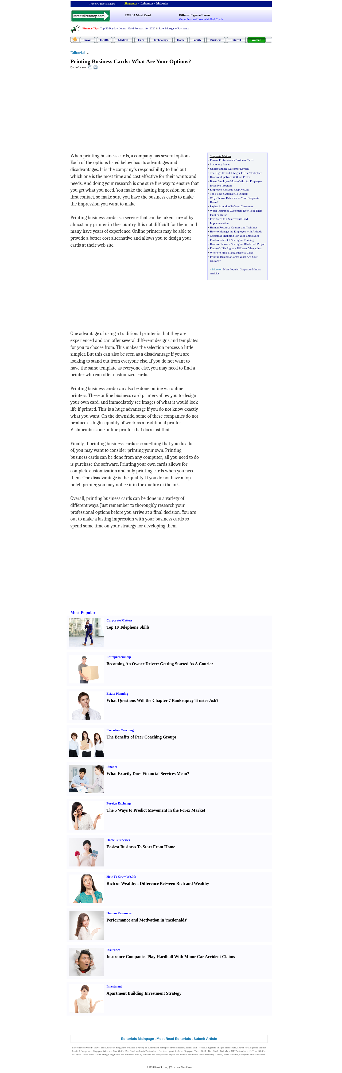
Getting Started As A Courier (186, 664)
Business (215, 39)
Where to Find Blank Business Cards (232, 252)
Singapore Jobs (79, 1058)
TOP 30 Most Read (138, 15)
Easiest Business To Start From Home (141, 847)
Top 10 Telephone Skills (128, 627)
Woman (256, 39)
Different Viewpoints (249, 248)
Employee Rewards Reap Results (229, 189)
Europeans (244, 1054)
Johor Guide (95, 1054)
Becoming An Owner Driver (132, 664)
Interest (236, 39)
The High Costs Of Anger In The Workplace (236, 172)
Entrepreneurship (119, 657)
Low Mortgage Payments (174, 28)
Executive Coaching (120, 730)
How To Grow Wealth (121, 876)
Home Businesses (118, 840)
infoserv (80, 67)
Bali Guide (213, 1051)
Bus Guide (130, 1051)
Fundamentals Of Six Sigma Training (232, 240)
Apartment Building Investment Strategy (144, 993)
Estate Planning (117, 693)
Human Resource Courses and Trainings (233, 227)
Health (104, 39)
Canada (218, 1054)
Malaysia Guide (80, 1054)
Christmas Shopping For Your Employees (234, 235)
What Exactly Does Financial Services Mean (147, 773)
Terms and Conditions (180, 1067)
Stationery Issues (220, 164)
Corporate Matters (120, 620)
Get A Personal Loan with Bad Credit (201, 19)
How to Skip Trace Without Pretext (230, 176)
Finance (112, 767)
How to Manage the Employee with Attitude (236, 231)
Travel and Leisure (103, 1047)
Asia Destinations (148, 1051)
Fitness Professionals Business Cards (232, 160)
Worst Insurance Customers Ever (229, 210)
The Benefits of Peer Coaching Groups (142, 737)
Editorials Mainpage (137, 1039)
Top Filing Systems (221, 193)
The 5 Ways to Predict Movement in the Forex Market (156, 810)
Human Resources (119, 913)
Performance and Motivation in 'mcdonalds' (147, 920)
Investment (114, 986)
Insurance (113, 950)
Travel (87, 39)
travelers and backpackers (155, 1054)
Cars (141, 39)
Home (180, 39)
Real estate (230, 1047)
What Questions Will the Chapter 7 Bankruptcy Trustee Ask (161, 700)
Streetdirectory (161, 1067)
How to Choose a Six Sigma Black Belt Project (238, 244)
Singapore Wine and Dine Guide (108, 1051)
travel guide (168, 1051)
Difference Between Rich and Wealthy (174, 883)
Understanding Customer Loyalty (229, 168)
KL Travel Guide (257, 1051)
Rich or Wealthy (121, 883)
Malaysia (162, 3)
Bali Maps (225, 1051)
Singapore (131, 3)
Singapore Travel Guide (195, 1051)
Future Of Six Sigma (222, 248)
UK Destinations (239, 1051)
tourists (183, 1054)
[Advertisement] (114, 112)
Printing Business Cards (100, 61)
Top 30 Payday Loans (113, 28)
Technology (161, 39)
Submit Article (205, 1039)
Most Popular (83, 612)
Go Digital (240, 193)
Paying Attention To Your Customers (231, 206)
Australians (259, 1054)
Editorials (78, 53)
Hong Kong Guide (111, 1054)
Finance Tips (91, 28)
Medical (123, 39)
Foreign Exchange (119, 803)
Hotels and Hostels (195, 1047)
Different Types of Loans (194, 15)
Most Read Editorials (174, 1039)
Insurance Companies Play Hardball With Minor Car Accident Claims (171, 956)
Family (196, 39)
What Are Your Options (159, 61)
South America (231, 1054)
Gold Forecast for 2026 (141, 28)
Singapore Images (215, 1047)
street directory (177, 1047)
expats (172, 1054)
